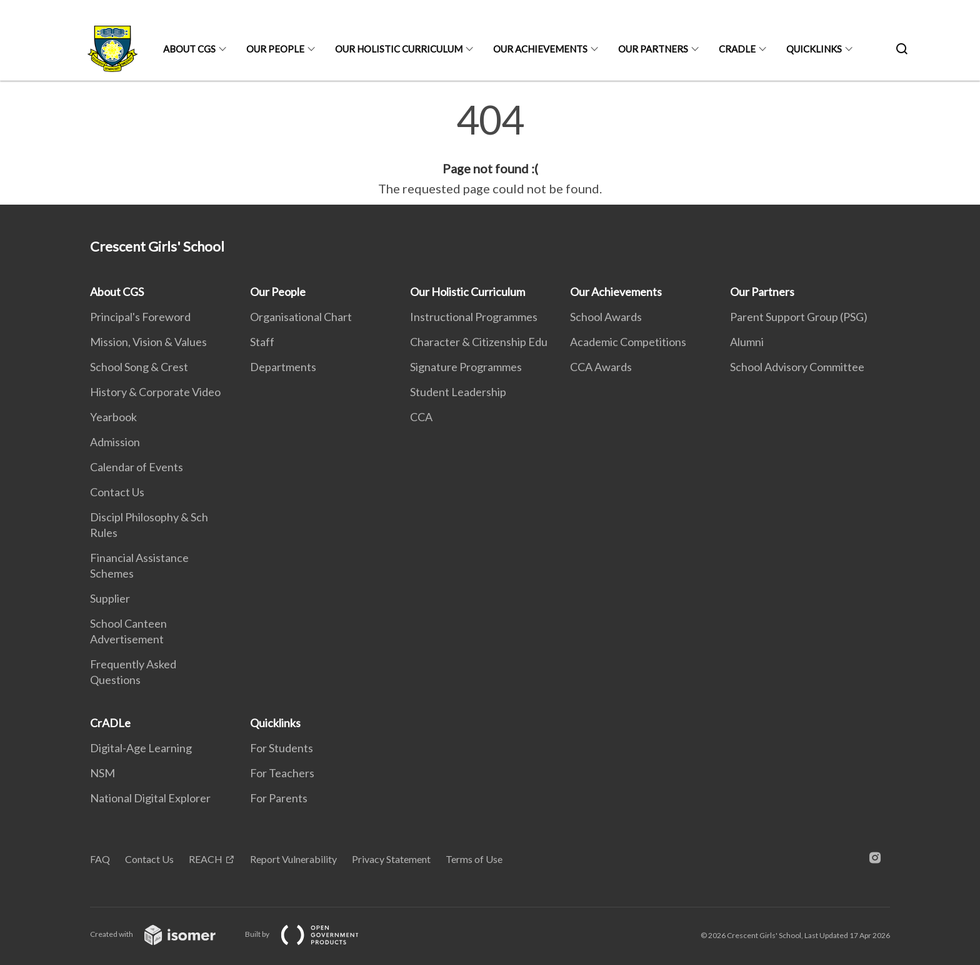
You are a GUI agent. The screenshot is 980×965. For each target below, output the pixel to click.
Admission (115, 442)
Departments (283, 367)
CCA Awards (601, 367)
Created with (163, 934)
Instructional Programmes (474, 317)
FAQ (100, 859)
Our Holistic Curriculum (398, 48)
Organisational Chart (301, 317)
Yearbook (113, 417)
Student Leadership (458, 392)
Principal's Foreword (140, 317)
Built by (312, 934)
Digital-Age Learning (141, 748)
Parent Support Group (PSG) (799, 317)
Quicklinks (814, 48)
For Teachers (282, 773)
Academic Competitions (628, 342)
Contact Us (117, 492)
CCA (421, 417)
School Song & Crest (139, 367)
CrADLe (737, 48)
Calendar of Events (136, 467)
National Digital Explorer (150, 798)
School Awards (606, 317)
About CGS (189, 48)
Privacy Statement (391, 859)
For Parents (279, 798)
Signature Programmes (466, 367)
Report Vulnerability (293, 859)
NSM (102, 773)
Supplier (110, 598)
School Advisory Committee (797, 367)
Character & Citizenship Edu (479, 342)
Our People (275, 48)
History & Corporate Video (155, 392)
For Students (281, 748)
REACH (205, 859)
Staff (262, 342)
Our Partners (653, 48)
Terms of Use (474, 859)
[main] (490, 149)
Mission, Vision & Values (148, 342)
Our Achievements (540, 48)
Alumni (747, 342)
